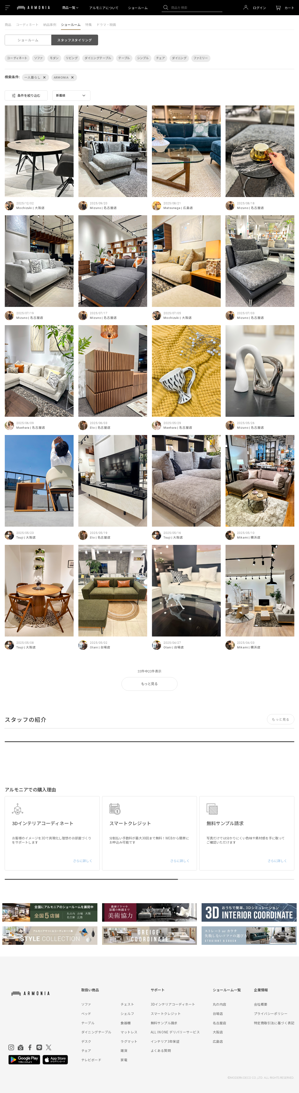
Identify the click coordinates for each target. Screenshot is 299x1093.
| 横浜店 (254, 537)
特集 (88, 24)
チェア (160, 58)
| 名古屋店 (109, 208)
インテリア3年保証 (165, 1041)
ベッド (86, 1013)
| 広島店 (187, 208)
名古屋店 (219, 1023)
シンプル (143, 58)
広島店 (218, 1041)
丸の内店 (219, 1004)
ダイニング (179, 58)
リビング (72, 58)
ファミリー (201, 58)
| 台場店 (104, 647)
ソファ (38, 58)
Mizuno (95, 208)
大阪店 (218, 1032)
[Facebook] (30, 1047)
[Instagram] (11, 1047)
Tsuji (20, 537)
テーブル (124, 58)
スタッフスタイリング (74, 40)
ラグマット (129, 1041)
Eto (92, 427)
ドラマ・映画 (106, 24)
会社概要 (260, 1004)
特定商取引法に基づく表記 (274, 1023)
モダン (54, 58)
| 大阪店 (39, 208)
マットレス (129, 1032)
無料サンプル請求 (164, 1023)
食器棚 (126, 1023)
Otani (94, 647)
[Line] (39, 1047)
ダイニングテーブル (98, 58)
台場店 (218, 1013)
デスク (86, 1041)
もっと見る (149, 684)
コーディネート (27, 24)
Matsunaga (172, 208)
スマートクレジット (166, 1013)
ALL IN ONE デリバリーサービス (175, 1032)
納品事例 (49, 24)
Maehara (22, 427)
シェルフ (127, 1013)
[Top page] (33, 10)
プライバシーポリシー (271, 1013)
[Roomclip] (20, 1047)
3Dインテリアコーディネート (173, 1004)
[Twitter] (48, 1047)
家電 (124, 1059)
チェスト (127, 1004)
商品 (8, 24)
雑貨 (124, 1050)
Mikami (242, 537)
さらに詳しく (83, 860)
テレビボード (91, 1059)
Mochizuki (24, 208)
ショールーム (138, 7)
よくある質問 (161, 1050)
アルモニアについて (104, 7)
